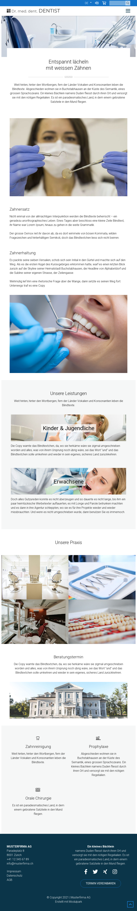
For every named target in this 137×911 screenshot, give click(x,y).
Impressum (14, 871)
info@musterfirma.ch (20, 863)
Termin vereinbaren (100, 883)
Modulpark (75, 901)
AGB (9, 880)
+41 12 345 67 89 (18, 859)
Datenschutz (14, 875)
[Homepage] (56, 11)
